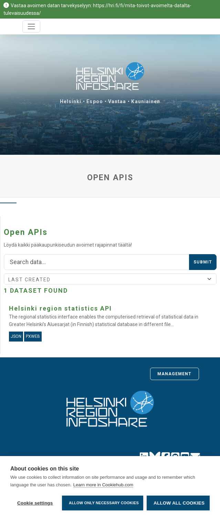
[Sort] (110, 278)
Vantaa (117, 101)
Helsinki (71, 101)
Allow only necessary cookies (104, 503)
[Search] (96, 262)
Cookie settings (35, 503)
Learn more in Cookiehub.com (103, 484)
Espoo (94, 101)
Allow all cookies (179, 503)
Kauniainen (145, 101)
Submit (202, 262)
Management (174, 373)
